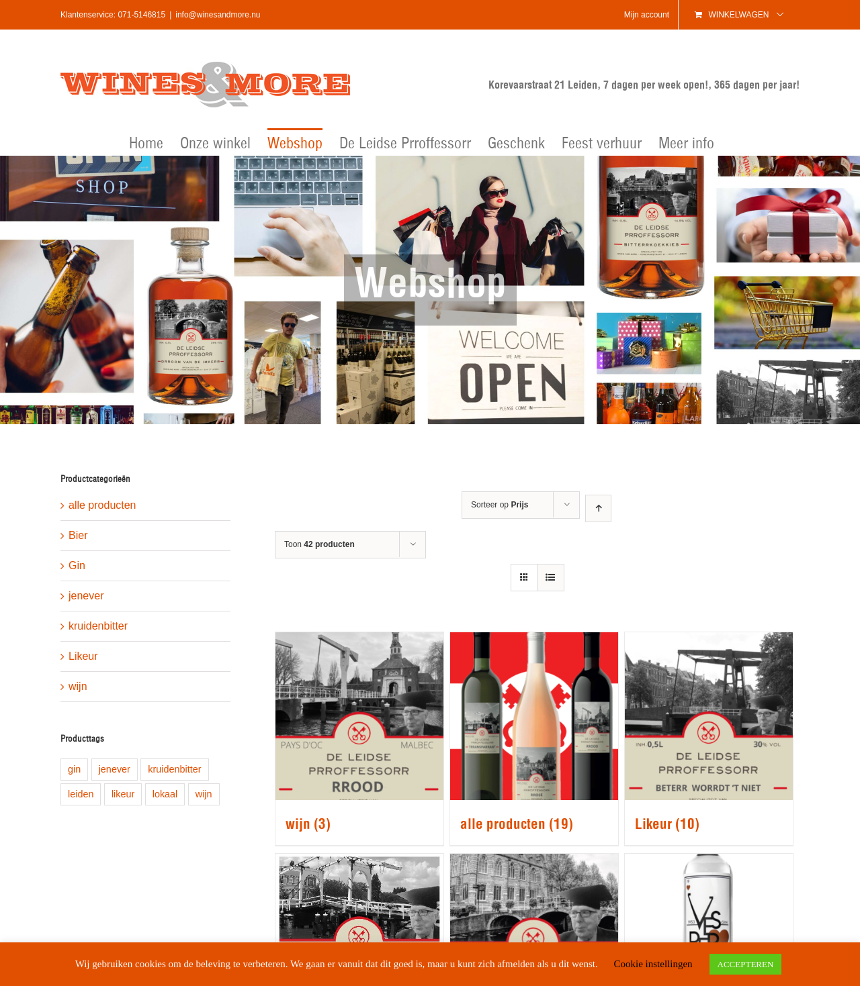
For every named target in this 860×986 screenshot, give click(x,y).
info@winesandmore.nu (217, 14)
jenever (86, 595)
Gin (77, 565)
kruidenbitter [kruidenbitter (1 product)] (174, 769)
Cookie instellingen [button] (652, 963)
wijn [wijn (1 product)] (204, 794)
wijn (78, 686)
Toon (319, 544)
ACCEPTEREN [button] (746, 964)
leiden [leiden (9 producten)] (80, 794)
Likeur (83, 656)
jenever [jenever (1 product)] (114, 769)
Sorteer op (499, 504)
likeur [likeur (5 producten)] (123, 794)
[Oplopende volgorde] (598, 508)
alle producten (102, 505)
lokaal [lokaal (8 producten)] (165, 794)
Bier (78, 535)
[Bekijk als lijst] (551, 577)
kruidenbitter (98, 626)
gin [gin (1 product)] (74, 769)
